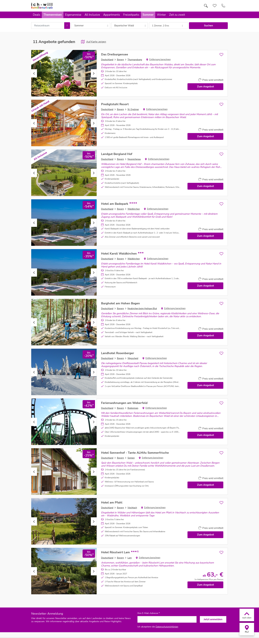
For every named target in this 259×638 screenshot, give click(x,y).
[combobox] (47, 25)
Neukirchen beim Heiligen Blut (142, 308)
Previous (34, 73)
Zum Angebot (205, 86)
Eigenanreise (73, 15)
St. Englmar (133, 109)
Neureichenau (134, 159)
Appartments (111, 15)
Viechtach (132, 507)
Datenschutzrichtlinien (167, 626)
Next (94, 73)
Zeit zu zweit (177, 15)
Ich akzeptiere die (157, 626)
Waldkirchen (134, 209)
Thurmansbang (135, 59)
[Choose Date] (67, 25)
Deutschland (107, 59)
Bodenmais (133, 408)
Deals (36, 15)
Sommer (148, 15)
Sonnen (131, 457)
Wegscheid (133, 358)
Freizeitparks (131, 15)
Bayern (120, 59)
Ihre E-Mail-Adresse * (148, 613)
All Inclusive (92, 15)
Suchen (208, 25)
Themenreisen (52, 15)
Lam (130, 557)
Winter (161, 15)
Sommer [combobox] (79, 25)
